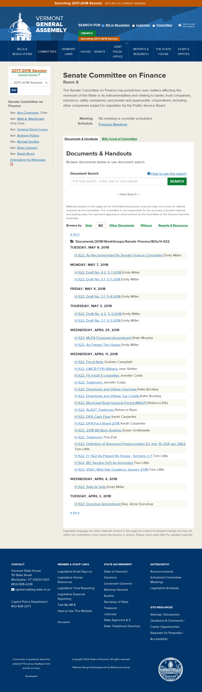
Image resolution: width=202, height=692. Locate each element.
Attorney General (116, 590)
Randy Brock (26, 154)
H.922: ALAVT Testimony (95, 410)
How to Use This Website (75, 611)
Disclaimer (64, 622)
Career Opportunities (164, 627)
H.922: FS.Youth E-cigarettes (97, 375)
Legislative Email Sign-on (75, 572)
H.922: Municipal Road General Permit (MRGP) (111, 403)
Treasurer (110, 608)
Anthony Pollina (28, 136)
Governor (110, 577)
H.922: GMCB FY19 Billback (97, 369)
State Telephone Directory (122, 626)
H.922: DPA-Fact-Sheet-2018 (97, 423)
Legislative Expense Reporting (71, 596)
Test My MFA (67, 605)
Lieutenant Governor (118, 584)
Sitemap (156, 615)
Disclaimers (172, 615)
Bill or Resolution (116, 25)
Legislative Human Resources (70, 580)
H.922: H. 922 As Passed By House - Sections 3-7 (114, 456)
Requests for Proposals (166, 633)
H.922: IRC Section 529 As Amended (104, 463)
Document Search (128, 174)
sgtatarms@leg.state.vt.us (30, 589)
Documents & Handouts (81, 139)
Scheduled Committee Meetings (165, 580)
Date (88, 225)
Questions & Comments (166, 621)
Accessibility (159, 639)
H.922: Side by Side (91, 487)
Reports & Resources (173, 225)
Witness (146, 225)
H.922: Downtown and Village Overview (106, 389)
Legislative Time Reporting (76, 588)
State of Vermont (115, 572)
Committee (163, 25)
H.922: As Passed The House (98, 345)
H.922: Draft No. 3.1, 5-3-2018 (98, 320)
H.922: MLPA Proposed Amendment (103, 338)
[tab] (81, 139)
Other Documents (121, 225)
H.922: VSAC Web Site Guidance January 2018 (112, 469)
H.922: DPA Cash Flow (93, 416)
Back (75, 235)
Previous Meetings (113, 124)
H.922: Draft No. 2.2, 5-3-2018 (99, 314)
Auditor (109, 596)
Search (87, 33)
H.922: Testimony (89, 382)
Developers (31, 676)
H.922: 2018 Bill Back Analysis (98, 430)
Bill (100, 225)
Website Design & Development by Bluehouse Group (101, 667)
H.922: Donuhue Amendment (98, 504)
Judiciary (110, 614)
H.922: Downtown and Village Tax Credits (107, 396)
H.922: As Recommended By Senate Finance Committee (119, 255)
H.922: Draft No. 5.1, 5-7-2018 (98, 279)
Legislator (141, 25)
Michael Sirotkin (28, 142)
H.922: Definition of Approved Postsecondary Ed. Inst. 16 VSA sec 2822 (130, 444)
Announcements (161, 572)
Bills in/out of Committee (119, 139)
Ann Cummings (27, 113)
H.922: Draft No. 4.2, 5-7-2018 (98, 272)
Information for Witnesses (27, 162)
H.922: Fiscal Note (89, 362)
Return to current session (125, 3)
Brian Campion (27, 148)
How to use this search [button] (166, 173)
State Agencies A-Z (117, 620)
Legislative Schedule (164, 588)
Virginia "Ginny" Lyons (32, 129)
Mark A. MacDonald (30, 119)
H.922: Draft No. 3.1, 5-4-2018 (98, 296)
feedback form (43, 663)
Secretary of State (116, 602)
